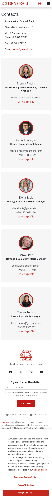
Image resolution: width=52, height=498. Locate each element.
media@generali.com (22, 49)
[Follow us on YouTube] (41, 372)
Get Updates (38, 415)
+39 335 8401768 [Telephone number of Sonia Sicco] (26, 269)
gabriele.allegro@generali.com (26, 150)
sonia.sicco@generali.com (26, 265)
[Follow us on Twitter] (21, 372)
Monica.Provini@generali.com (26, 97)
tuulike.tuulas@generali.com (26, 323)
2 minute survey (16, 415)
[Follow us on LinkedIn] (10, 372)
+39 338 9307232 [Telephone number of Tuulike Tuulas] (26, 327)
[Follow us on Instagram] (31, 372)
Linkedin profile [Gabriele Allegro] (26, 159)
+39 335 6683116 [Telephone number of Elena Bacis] (26, 212)
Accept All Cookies (26, 494)
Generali (6, 422)
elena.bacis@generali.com (26, 208)
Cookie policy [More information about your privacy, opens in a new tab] (40, 471)
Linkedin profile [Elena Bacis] (26, 216)
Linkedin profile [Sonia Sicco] (26, 274)
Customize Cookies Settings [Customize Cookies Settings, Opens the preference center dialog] (26, 478)
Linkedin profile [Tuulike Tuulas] (26, 331)
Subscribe (26, 404)
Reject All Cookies (26, 486)
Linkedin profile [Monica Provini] (26, 101)
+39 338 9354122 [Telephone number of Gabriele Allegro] (26, 155)
